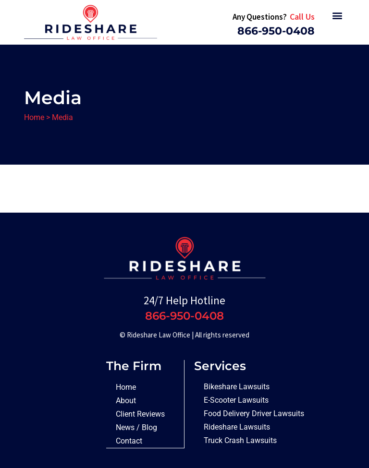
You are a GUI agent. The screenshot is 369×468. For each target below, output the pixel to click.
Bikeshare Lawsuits (237, 386)
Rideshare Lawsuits (237, 427)
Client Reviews (140, 414)
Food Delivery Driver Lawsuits (254, 413)
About (126, 400)
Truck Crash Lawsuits (240, 440)
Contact (129, 440)
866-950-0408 (276, 30)
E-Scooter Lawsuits (236, 400)
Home (34, 117)
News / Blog (136, 427)
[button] (337, 15)
